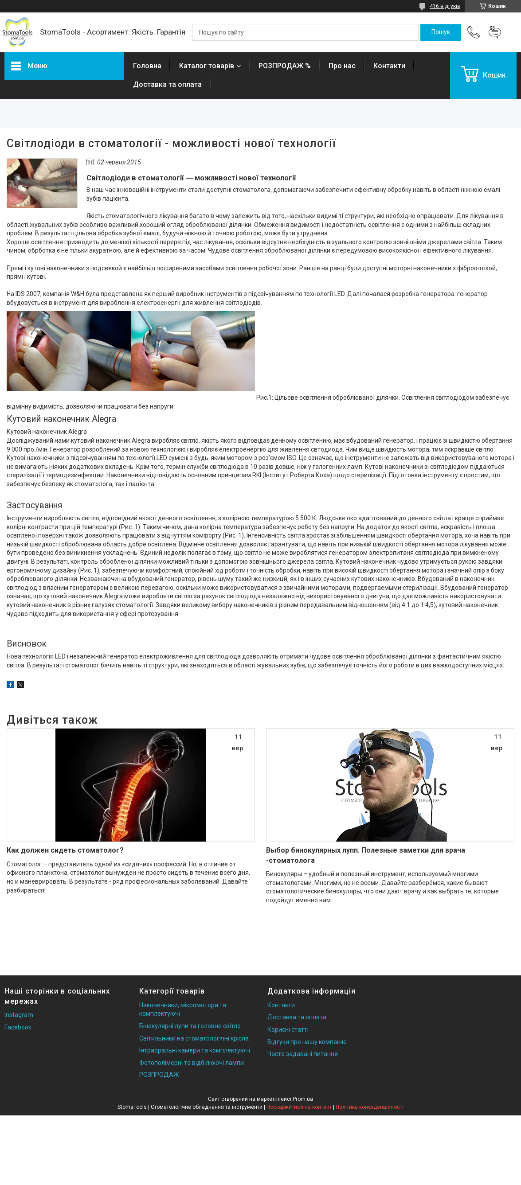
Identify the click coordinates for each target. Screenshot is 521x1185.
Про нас (342, 66)
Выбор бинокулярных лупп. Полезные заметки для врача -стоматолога (365, 855)
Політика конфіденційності (369, 1107)
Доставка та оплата (167, 84)
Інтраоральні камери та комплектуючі (194, 1050)
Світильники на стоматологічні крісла (194, 1038)
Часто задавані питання (302, 1053)
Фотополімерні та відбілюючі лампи (191, 1062)
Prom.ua (303, 1099)
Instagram (18, 1014)
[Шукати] (440, 32)
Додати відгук (495, 32)
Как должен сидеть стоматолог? (65, 850)
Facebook (17, 1027)
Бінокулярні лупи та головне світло (190, 1025)
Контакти (389, 66)
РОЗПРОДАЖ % (285, 66)
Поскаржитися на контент (299, 1107)
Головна (147, 66)
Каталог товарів (206, 66)
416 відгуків (445, 6)
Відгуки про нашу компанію (307, 1041)
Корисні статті (288, 1029)
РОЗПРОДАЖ (159, 1074)
